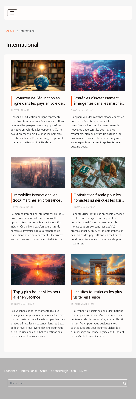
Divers (83, 371)
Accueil (10, 31)
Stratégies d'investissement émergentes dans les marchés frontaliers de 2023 (98, 103)
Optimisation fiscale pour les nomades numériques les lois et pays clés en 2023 (97, 200)
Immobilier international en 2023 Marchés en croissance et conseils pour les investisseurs (38, 200)
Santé (43, 371)
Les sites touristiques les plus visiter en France (97, 295)
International (29, 371)
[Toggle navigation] (12, 12)
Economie (10, 371)
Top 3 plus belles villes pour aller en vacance (36, 295)
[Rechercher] (68, 382)
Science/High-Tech (63, 371)
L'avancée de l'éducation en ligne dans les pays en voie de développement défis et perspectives (38, 106)
